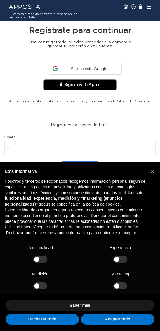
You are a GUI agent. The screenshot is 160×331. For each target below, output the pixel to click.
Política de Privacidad (133, 101)
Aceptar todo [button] (117, 319)
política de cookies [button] (103, 204)
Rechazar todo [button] (42, 319)
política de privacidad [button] (53, 187)
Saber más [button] (80, 305)
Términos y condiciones (89, 101)
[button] (85, 69)
